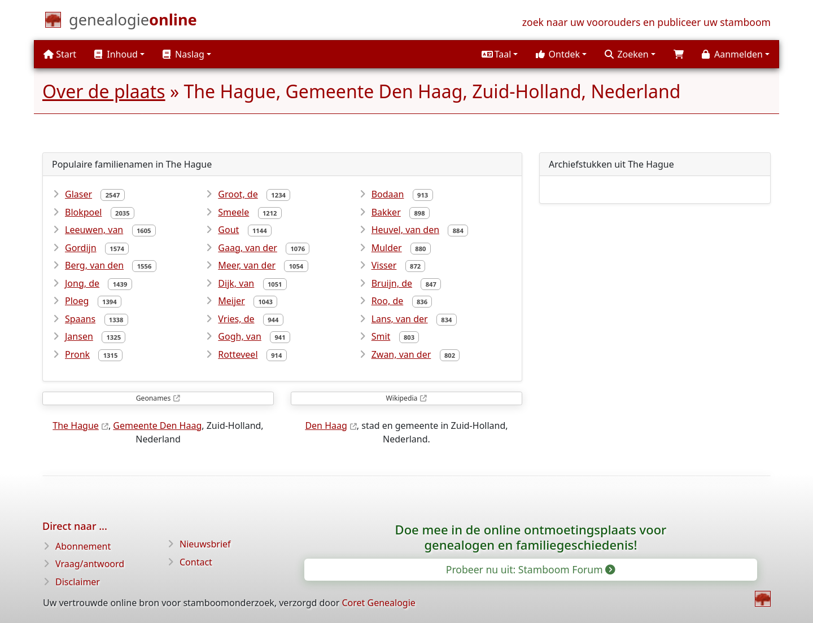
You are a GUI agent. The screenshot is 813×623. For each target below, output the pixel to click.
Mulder (386, 248)
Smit (381, 336)
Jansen (79, 336)
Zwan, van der (401, 354)
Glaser (78, 194)
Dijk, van (236, 283)
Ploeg (77, 301)
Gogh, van (239, 336)
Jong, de (82, 283)
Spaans (80, 319)
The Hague (76, 425)
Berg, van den (94, 265)
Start (59, 54)
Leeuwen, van (94, 229)
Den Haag (326, 425)
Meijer (231, 301)
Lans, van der (399, 319)
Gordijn (81, 248)
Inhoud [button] (116, 54)
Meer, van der (247, 265)
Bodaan (387, 194)
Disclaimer (77, 582)
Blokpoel (83, 212)
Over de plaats (103, 91)
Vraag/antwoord (89, 564)
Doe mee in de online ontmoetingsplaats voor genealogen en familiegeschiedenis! (531, 537)
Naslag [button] (183, 54)
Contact (196, 562)
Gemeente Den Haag (157, 425)
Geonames (153, 398)
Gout (228, 229)
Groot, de (237, 194)
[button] (500, 54)
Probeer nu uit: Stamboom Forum (530, 569)
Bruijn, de (391, 283)
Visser (384, 265)
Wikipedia (402, 398)
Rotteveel (237, 354)
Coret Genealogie (378, 602)
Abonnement (83, 546)
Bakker (386, 212)
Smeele (233, 212)
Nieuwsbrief (205, 544)
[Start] (133, 22)
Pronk (77, 354)
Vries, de (236, 319)
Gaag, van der (247, 248)
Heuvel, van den (405, 229)
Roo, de (387, 301)
